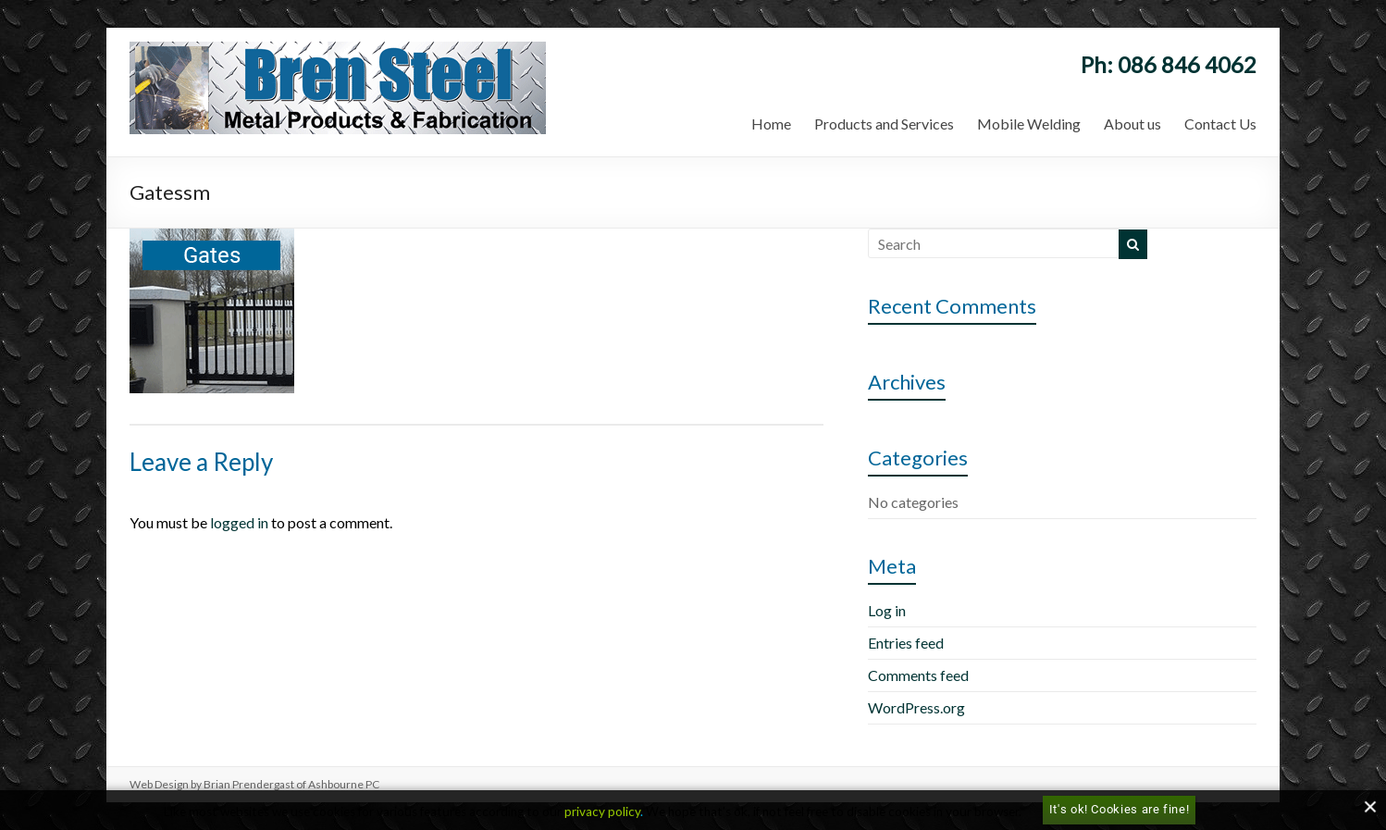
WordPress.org (916, 707)
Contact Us (1220, 123)
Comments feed (918, 675)
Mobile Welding (1029, 123)
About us (1132, 123)
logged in (239, 522)
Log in (887, 610)
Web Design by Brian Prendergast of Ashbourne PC (254, 784)
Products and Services (884, 123)
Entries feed (906, 642)
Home (771, 123)
